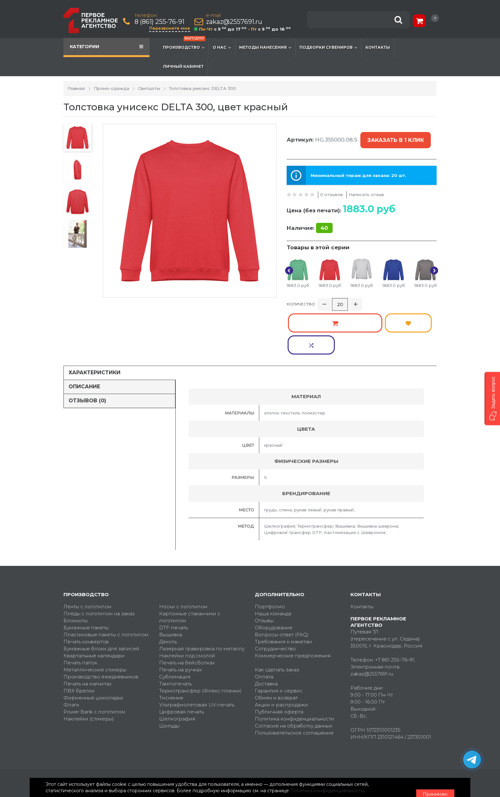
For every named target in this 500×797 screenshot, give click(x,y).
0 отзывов (331, 185)
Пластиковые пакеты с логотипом (106, 588)
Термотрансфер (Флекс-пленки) (200, 644)
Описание (84, 340)
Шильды (169, 679)
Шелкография (177, 672)
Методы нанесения (265, 47)
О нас (222, 47)
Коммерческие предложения (293, 609)
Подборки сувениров (328, 47)
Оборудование (273, 581)
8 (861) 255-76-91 (161, 21)
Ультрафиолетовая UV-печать (196, 658)
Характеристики (95, 326)
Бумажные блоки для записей (101, 602)
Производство (184, 44)
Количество (301, 298)
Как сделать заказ (277, 623)
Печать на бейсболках (187, 616)
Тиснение (171, 651)
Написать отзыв (366, 185)
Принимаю (401, 784)
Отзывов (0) (87, 354)
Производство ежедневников (100, 630)
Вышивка (170, 588)
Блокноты (75, 574)
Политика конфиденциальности (294, 672)
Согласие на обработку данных (293, 679)
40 (324, 219)
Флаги (71, 658)
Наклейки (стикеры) (88, 672)
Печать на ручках (180, 623)
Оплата (264, 630)
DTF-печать (173, 581)
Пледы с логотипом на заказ (99, 567)
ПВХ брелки (79, 644)
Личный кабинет (183, 66)
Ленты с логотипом (87, 560)
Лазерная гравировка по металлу (202, 602)
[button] (492, 398)
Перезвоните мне (171, 28)
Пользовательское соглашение (294, 686)
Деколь (168, 595)
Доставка (266, 637)
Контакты (377, 47)
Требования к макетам (283, 595)
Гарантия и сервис (279, 644)
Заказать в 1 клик (394, 136)
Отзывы (264, 574)
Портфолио (270, 560)
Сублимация (175, 630)
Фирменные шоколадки (93, 651)
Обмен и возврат (276, 651)
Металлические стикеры (94, 623)
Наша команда (273, 567)
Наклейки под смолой (187, 609)
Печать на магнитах (87, 637)
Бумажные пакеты (86, 581)
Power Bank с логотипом (94, 665)
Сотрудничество (275, 602)
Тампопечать (175, 637)
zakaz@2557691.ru (235, 21)
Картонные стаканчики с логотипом (189, 570)
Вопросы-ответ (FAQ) (282, 588)
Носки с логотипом (183, 560)
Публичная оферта (279, 665)
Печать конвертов (86, 595)
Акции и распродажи (281, 658)
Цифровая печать (181, 665)
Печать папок (80, 616)
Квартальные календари (94, 609)
